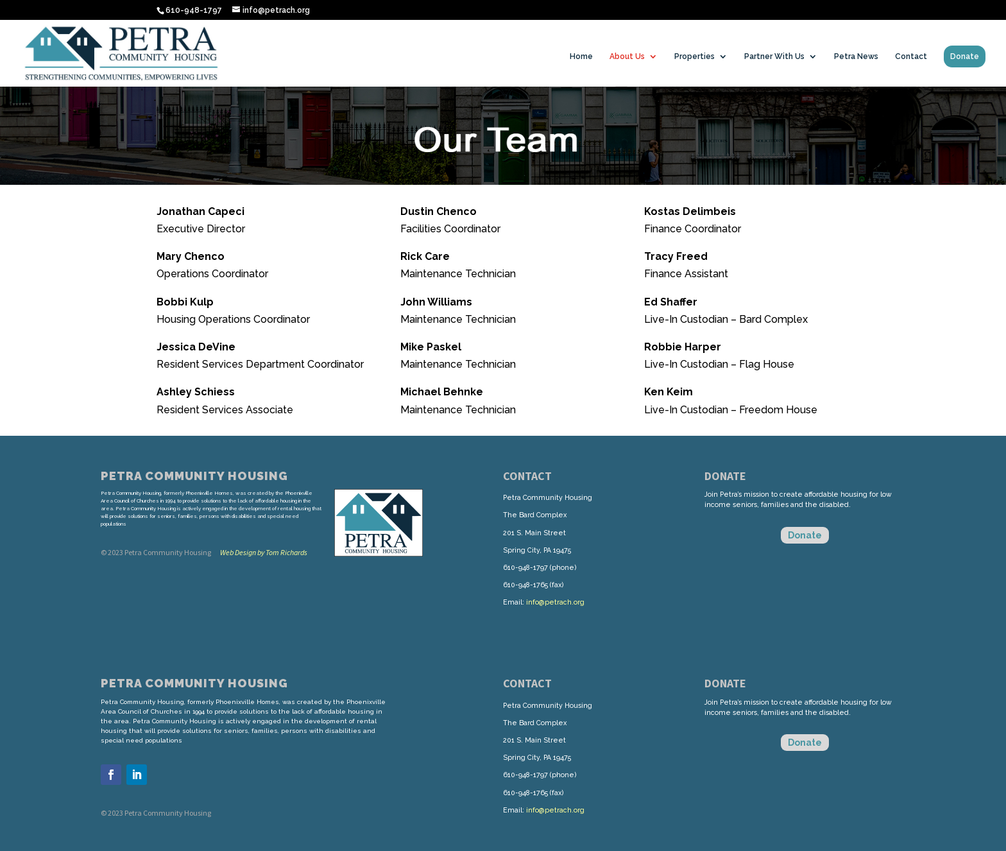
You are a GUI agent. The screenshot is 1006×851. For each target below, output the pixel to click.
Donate (964, 56)
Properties (694, 56)
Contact (911, 56)
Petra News (856, 56)
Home (581, 56)
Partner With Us (774, 56)
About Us (627, 56)
